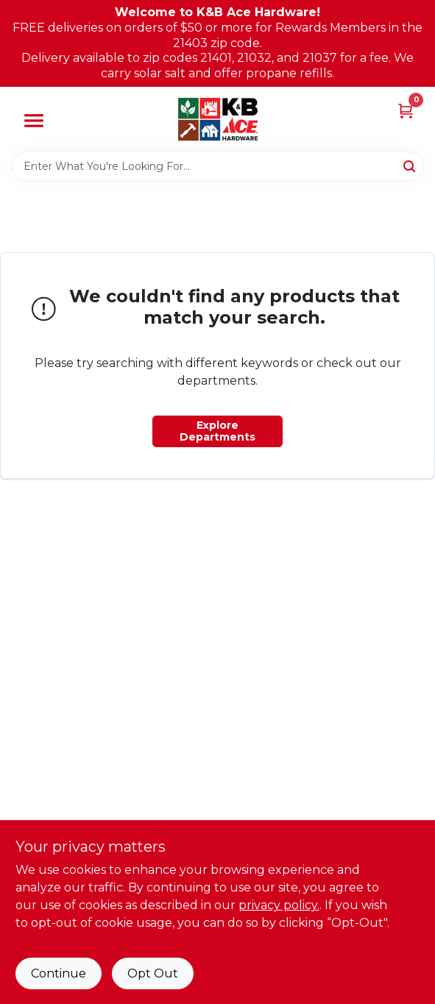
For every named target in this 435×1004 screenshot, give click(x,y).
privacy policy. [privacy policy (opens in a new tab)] (278, 905)
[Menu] (33, 120)
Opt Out (152, 973)
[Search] (410, 165)
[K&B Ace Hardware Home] (217, 119)
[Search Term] (218, 166)
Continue (58, 973)
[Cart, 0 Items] (405, 110)
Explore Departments (217, 431)
